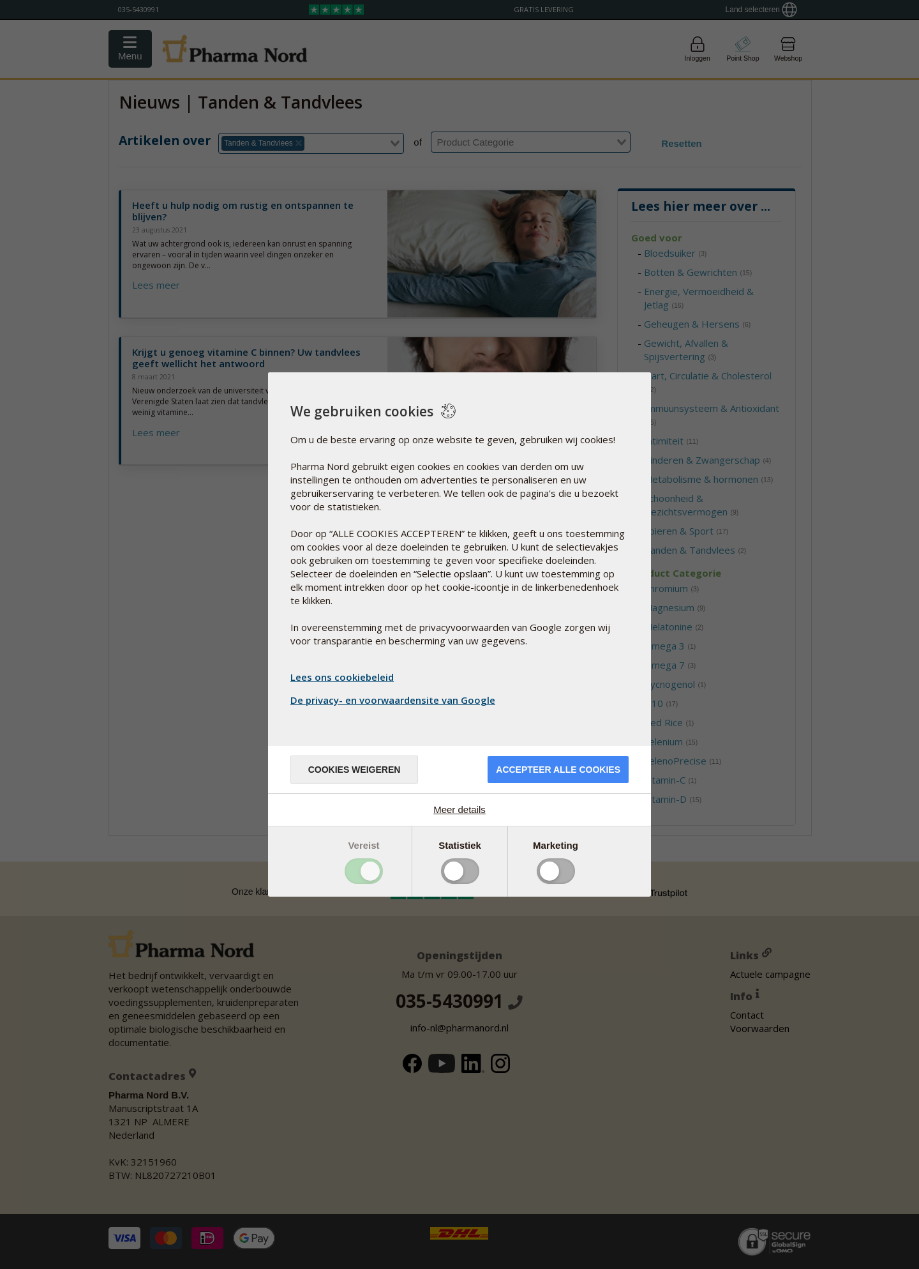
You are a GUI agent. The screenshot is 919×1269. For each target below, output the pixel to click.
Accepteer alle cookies (558, 769)
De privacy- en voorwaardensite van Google (394, 700)
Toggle (364, 871)
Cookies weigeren (354, 769)
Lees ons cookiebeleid (342, 677)
